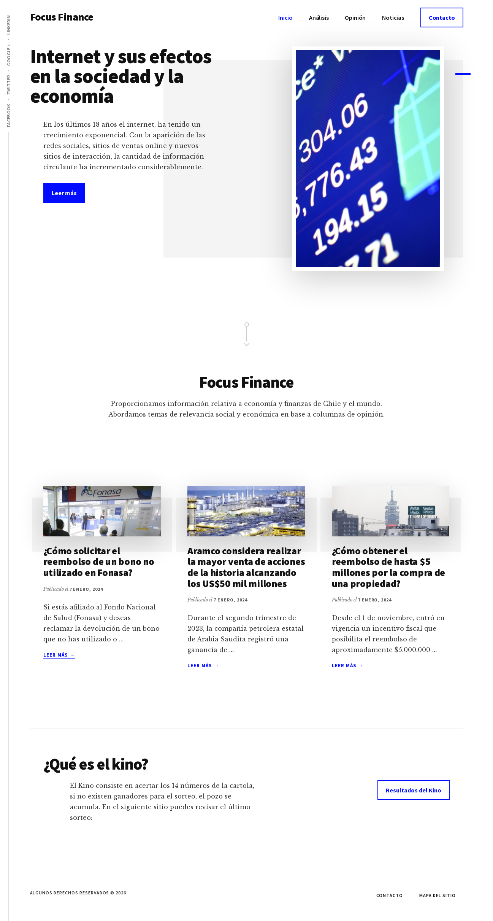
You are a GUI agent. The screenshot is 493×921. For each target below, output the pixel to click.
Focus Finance (62, 17)
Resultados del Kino (413, 790)
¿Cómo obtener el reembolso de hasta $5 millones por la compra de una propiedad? (388, 567)
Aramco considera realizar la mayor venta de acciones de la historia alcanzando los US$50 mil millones (246, 567)
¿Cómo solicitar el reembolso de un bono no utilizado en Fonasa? (98, 561)
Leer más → (59, 655)
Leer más (68, 193)
